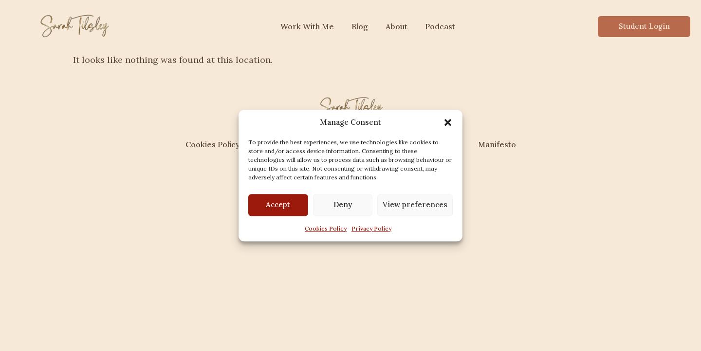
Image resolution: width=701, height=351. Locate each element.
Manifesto (497, 144)
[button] (448, 123)
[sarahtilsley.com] (73, 25)
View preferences (415, 204)
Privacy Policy (371, 228)
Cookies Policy (326, 228)
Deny (342, 204)
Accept (278, 204)
